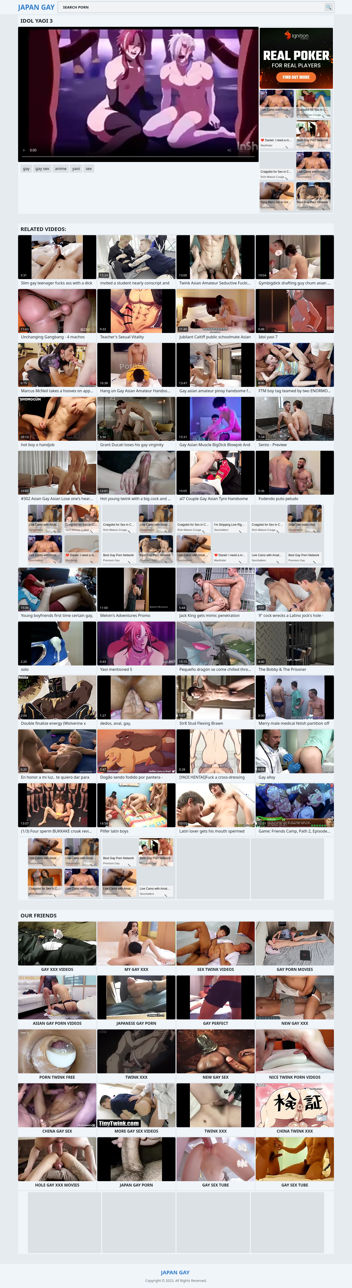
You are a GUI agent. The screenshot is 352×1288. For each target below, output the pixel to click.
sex (89, 168)
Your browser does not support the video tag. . (138, 94)
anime (60, 168)
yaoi (76, 168)
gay (26, 168)
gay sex (42, 168)
